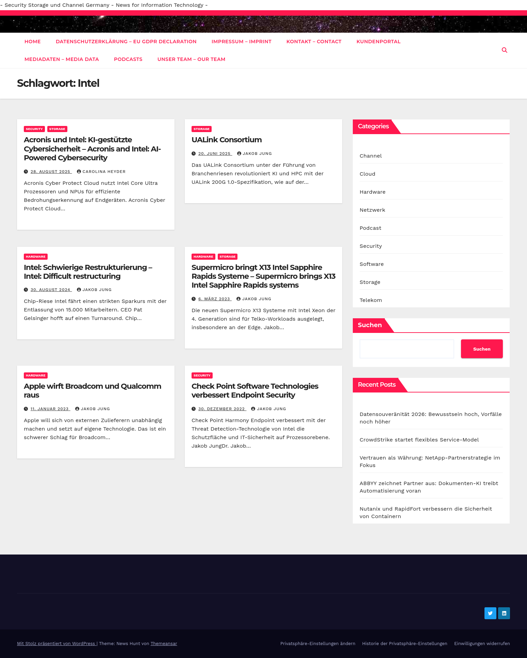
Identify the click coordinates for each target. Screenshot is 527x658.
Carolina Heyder (101, 171)
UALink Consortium (227, 139)
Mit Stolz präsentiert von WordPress (57, 643)
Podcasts (128, 59)
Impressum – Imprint (241, 41)
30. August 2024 (51, 289)
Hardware (36, 256)
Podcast (370, 228)
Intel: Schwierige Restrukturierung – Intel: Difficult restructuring (88, 272)
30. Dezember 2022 (222, 408)
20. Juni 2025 (215, 153)
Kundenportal (379, 41)
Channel (371, 156)
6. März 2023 (215, 298)
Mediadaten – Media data (61, 59)
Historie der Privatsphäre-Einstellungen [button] (404, 643)
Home (32, 41)
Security (34, 129)
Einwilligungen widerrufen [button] (482, 643)
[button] (504, 50)
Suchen (370, 325)
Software (372, 264)
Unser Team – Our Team (192, 59)
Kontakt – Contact (314, 41)
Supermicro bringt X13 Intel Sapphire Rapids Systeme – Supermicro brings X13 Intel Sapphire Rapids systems (263, 276)
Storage (57, 129)
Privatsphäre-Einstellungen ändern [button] (317, 643)
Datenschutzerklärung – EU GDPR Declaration (126, 41)
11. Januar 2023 (50, 408)
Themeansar (164, 643)
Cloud (367, 174)
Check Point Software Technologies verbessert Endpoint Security (255, 391)
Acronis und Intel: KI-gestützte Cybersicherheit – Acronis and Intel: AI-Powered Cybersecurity (92, 148)
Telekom (371, 300)
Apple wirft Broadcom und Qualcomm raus (92, 391)
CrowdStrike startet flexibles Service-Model (419, 439)
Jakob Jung (254, 153)
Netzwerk (372, 210)
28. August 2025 (51, 171)
